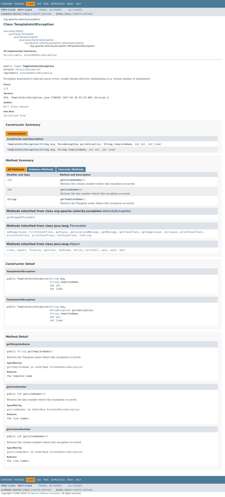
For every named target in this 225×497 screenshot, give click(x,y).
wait (105, 250)
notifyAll (92, 250)
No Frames (55, 10)
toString (85, 235)
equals (21, 250)
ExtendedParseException (40, 55)
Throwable (78, 225)
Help (78, 4)
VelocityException (27, 69)
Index (70, 4)
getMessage (109, 232)
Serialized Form (15, 115)
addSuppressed (16, 232)
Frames (43, 10)
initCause (170, 232)
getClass (50, 250)
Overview (6, 4)
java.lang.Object (14, 31)
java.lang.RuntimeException (36, 40)
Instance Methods (41, 169)
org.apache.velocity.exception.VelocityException (54, 43)
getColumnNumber (71, 180)
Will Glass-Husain (16, 106)
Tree (46, 4)
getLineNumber (70, 189)
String (44, 144)
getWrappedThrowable (21, 217)
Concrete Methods (71, 169)
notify (77, 250)
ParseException (68, 144)
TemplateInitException (22, 144)
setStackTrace (67, 235)
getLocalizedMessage (84, 232)
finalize (35, 250)
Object (75, 244)
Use (39, 4)
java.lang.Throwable (21, 34)
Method (47, 14)
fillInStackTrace (41, 232)
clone (10, 250)
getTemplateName (71, 199)
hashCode (64, 250)
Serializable (12, 55)
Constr (35, 14)
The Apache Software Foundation (44, 493)
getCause (62, 232)
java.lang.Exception (26, 37)
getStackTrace (129, 232)
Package (19, 4)
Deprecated (58, 4)
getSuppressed (151, 232)
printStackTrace (191, 232)
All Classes (75, 10)
